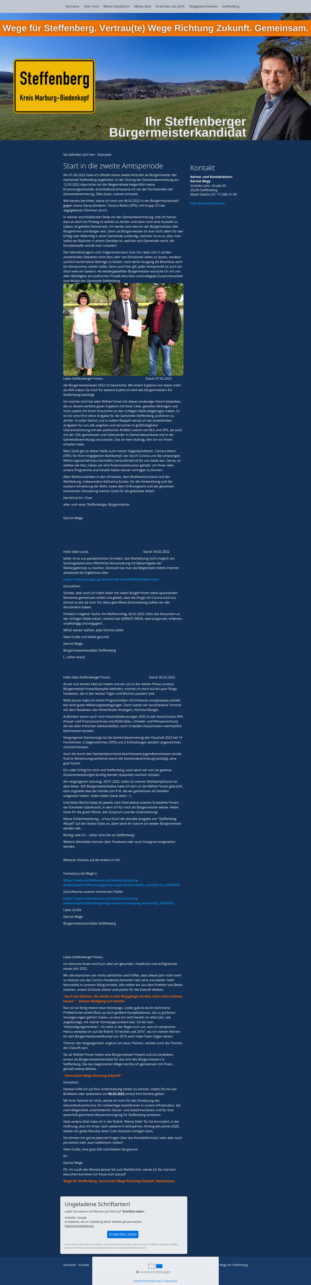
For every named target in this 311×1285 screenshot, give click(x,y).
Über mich (91, 6)
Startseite (72, 6)
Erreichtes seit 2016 (170, 6)
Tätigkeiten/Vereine (203, 6)
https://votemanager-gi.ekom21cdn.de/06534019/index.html (110, 579)
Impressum (131, 1265)
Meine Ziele (142, 6)
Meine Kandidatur (116, 6)
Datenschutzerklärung (79, 1226)
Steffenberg (230, 6)
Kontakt (84, 1265)
